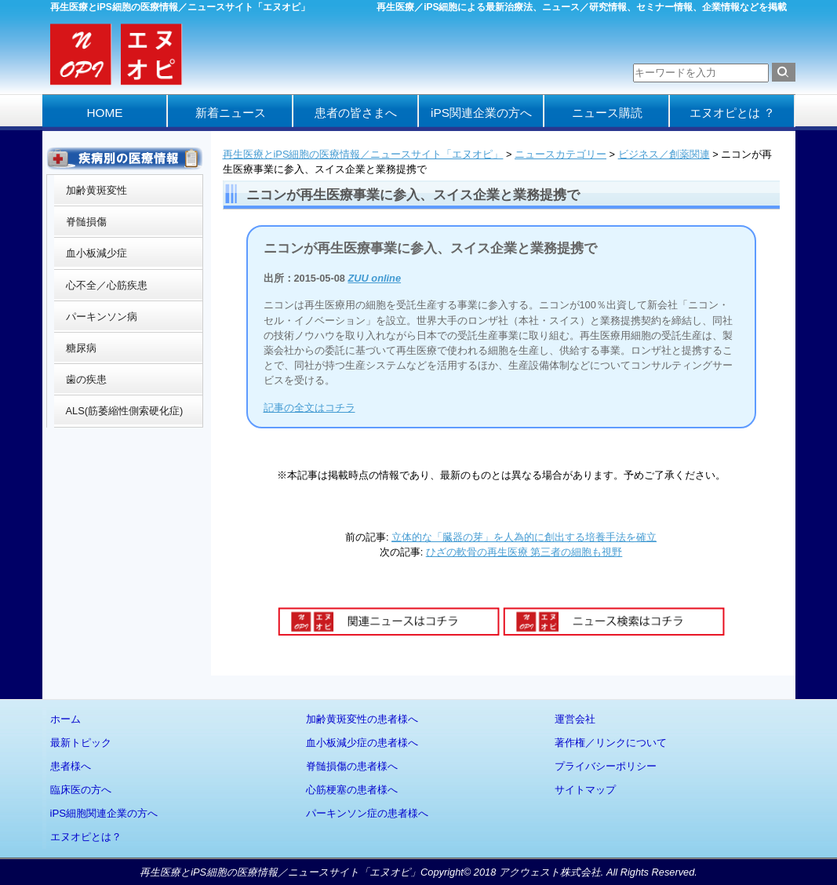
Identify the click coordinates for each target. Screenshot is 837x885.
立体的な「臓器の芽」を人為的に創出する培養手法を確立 (524, 537)
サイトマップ (585, 790)
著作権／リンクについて (611, 742)
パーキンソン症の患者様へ (367, 813)
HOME (104, 112)
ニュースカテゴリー (560, 154)
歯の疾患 (86, 379)
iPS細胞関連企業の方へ (104, 813)
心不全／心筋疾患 (106, 285)
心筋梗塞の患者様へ (352, 790)
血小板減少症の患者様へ (362, 742)
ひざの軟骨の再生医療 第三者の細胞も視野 (524, 552)
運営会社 (575, 719)
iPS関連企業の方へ (481, 112)
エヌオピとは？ (86, 837)
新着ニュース (230, 112)
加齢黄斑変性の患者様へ (362, 719)
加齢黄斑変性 (96, 190)
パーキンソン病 (101, 316)
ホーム (65, 719)
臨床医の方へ (80, 790)
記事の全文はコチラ (309, 407)
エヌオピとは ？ (732, 112)
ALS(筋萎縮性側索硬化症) (125, 411)
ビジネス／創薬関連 (664, 154)
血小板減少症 (96, 253)
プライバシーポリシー (606, 766)
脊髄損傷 (86, 222)
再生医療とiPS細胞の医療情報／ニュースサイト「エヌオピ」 (363, 154)
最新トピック (80, 742)
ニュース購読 (607, 112)
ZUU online (375, 278)
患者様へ (70, 766)
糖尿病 (81, 348)
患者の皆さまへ (356, 112)
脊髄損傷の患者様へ (352, 766)
